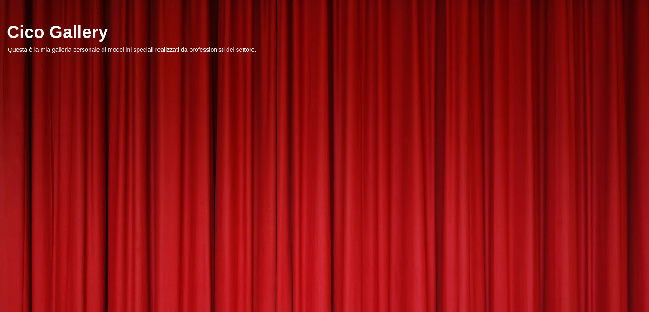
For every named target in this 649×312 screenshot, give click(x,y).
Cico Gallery (57, 32)
